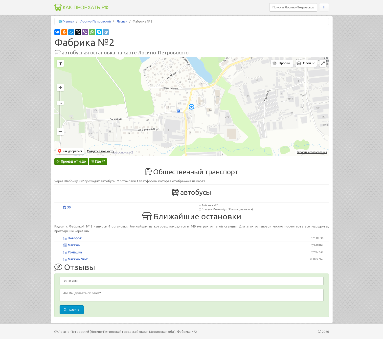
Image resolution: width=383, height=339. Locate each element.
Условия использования (312, 152)
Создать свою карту (100, 151)
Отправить (72, 309)
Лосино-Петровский (95, 21)
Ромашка (72, 252)
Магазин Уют (75, 259)
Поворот (72, 238)
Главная (68, 21)
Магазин (71, 245)
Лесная (122, 21)
